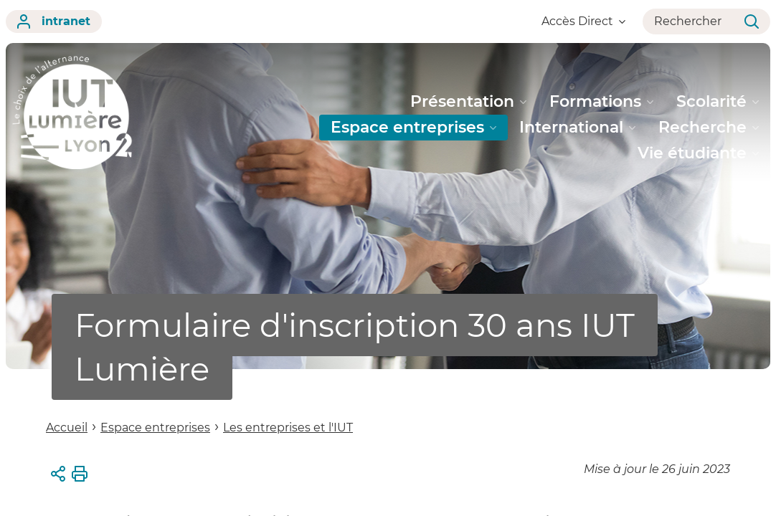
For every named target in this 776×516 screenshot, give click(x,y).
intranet (53, 21)
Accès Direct (583, 21)
